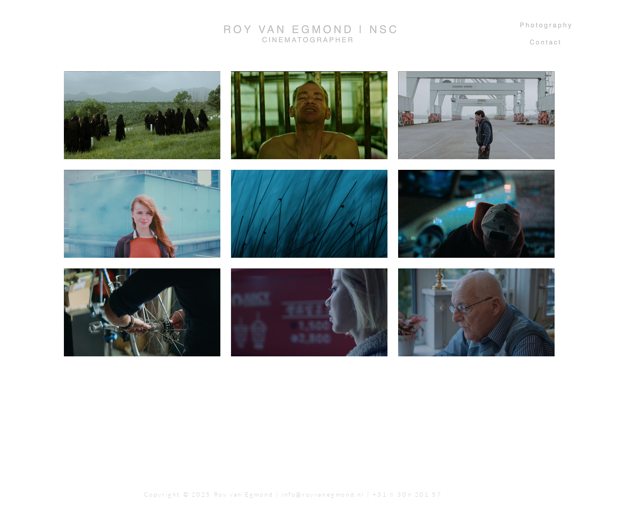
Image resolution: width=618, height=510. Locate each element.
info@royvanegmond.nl (322, 494)
